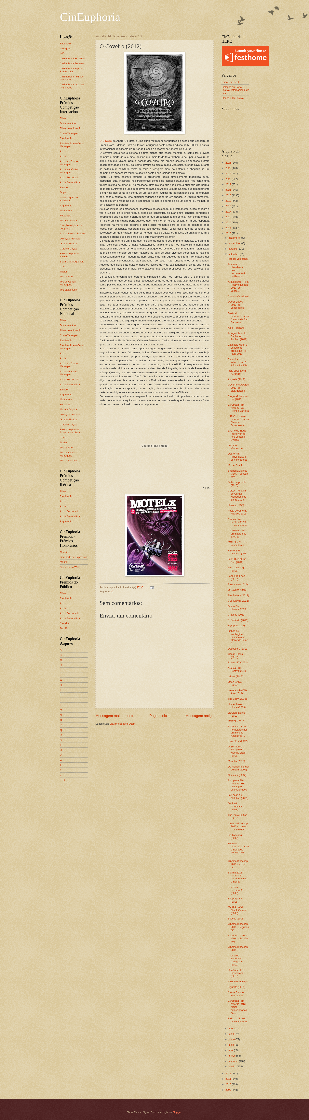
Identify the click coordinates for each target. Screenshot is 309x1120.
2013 (228, 233)
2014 (228, 227)
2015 (228, 222)
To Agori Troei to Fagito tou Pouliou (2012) (237, 336)
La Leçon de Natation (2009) (238, 796)
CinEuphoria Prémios (72, 63)
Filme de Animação (71, 128)
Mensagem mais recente (114, 716)
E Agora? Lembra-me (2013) (238, 398)
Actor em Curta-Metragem (69, 163)
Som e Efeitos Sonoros (73, 233)
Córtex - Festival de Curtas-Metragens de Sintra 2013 (237, 495)
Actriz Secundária (70, 182)
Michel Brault (235, 465)
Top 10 (64, 628)
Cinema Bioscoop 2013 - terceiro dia (238, 864)
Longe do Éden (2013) (236, 577)
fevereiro (233, 1061)
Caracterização (68, 248)
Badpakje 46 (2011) (235, 900)
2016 (228, 216)
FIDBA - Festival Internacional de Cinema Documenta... (238, 421)
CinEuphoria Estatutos (72, 58)
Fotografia (65, 215)
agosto (232, 1028)
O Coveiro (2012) (237, 589)
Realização (66, 138)
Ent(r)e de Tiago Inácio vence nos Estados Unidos (237, 435)
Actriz (63, 156)
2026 (228, 162)
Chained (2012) (236, 614)
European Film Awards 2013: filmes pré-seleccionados (237, 785)
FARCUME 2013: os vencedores (237, 1020)
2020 (228, 195)
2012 (228, 1073)
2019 (228, 200)
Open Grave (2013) (235, 683)
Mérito (63, 561)
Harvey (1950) (236, 505)
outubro (233, 248)
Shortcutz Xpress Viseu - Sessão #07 (238, 473)
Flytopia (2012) (236, 625)
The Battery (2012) (238, 595)
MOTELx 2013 (236, 721)
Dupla (63, 192)
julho (231, 1033)
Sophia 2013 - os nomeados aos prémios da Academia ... (237, 731)
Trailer (63, 271)
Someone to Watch (70, 567)
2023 (228, 179)
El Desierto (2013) (238, 620)
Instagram (65, 48)
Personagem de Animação (69, 199)
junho (231, 1039)
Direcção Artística (70, 238)
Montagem (66, 210)
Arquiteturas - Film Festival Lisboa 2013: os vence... (238, 286)
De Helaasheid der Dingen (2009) (238, 768)
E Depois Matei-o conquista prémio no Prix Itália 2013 (237, 349)
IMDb (63, 53)
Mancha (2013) (236, 761)
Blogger (177, 1112)
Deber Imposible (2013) (237, 484)
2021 (228, 189)
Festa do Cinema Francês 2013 (237, 512)
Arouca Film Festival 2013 (237, 669)
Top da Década (68, 289)
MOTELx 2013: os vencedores (238, 544)
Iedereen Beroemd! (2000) (235, 890)
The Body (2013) (237, 698)
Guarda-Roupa (68, 243)
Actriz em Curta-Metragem (69, 171)
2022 (228, 184)
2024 (228, 173)
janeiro (232, 1066)
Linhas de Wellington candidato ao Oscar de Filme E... (238, 637)
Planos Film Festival (233, 98)
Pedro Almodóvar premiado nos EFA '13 (237, 533)
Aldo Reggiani (236, 327)
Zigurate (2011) (236, 987)
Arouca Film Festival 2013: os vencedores (237, 522)
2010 (228, 1084)
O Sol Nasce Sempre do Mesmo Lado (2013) (236, 751)
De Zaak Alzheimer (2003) (235, 806)
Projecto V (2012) (238, 741)
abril (231, 1050)
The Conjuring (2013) (236, 569)
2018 (228, 206)
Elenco (64, 187)
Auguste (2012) (236, 379)
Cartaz (63, 266)
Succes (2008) (236, 918)
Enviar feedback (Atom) (123, 723)
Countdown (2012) (238, 600)
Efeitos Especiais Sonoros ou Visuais (71, 431)
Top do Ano (66, 276)
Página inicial (159, 716)
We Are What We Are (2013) (237, 692)
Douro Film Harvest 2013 (237, 608)
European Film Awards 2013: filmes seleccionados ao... (237, 1006)
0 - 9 (62, 780)
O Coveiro (106, 140)
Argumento (66, 205)
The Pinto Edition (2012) (237, 816)
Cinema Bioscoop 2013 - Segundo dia (238, 926)
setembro (234, 254)
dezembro (234, 237)
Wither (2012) (235, 676)
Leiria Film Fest (230, 82)
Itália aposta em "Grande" (237, 372)
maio (231, 1044)
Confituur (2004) (237, 775)
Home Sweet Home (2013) (237, 706)
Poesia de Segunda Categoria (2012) (235, 960)
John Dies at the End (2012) (237, 560)
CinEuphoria (90, 16)
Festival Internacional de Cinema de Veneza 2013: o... (238, 849)
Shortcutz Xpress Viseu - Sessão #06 (238, 938)
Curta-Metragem (69, 133)
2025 (228, 168)
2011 (228, 1078)
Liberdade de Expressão (73, 557)
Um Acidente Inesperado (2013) (235, 973)
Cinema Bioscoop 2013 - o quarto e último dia (238, 826)
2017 (228, 211)
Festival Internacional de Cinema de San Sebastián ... (238, 318)
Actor (63, 151)
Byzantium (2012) (238, 584)
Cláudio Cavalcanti (238, 296)
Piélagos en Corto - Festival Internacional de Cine (235, 90)
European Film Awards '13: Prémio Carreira (238, 407)
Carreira (64, 552)
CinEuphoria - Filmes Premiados (72, 78)
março (232, 1055)
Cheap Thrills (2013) (235, 655)
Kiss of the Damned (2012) (238, 552)
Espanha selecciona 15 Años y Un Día (237, 362)
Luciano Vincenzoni (235, 447)
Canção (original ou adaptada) (71, 227)
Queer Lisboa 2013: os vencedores (236, 304)
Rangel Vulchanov (238, 258)
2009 (228, 1089)
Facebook (65, 43)
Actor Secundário (69, 177)
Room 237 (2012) (238, 662)
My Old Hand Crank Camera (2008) (237, 910)
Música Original (68, 220)
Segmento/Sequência (72, 261)
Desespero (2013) (238, 648)
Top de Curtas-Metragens (68, 283)
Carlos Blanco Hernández (236, 994)
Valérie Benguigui (238, 981)
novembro (234, 243)
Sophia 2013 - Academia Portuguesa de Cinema (237, 877)
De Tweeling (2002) (235, 836)
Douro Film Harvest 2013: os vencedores (237, 456)
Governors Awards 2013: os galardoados (238, 387)
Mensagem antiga (199, 716)
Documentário (68, 123)
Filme (63, 118)
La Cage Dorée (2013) (236, 714)
